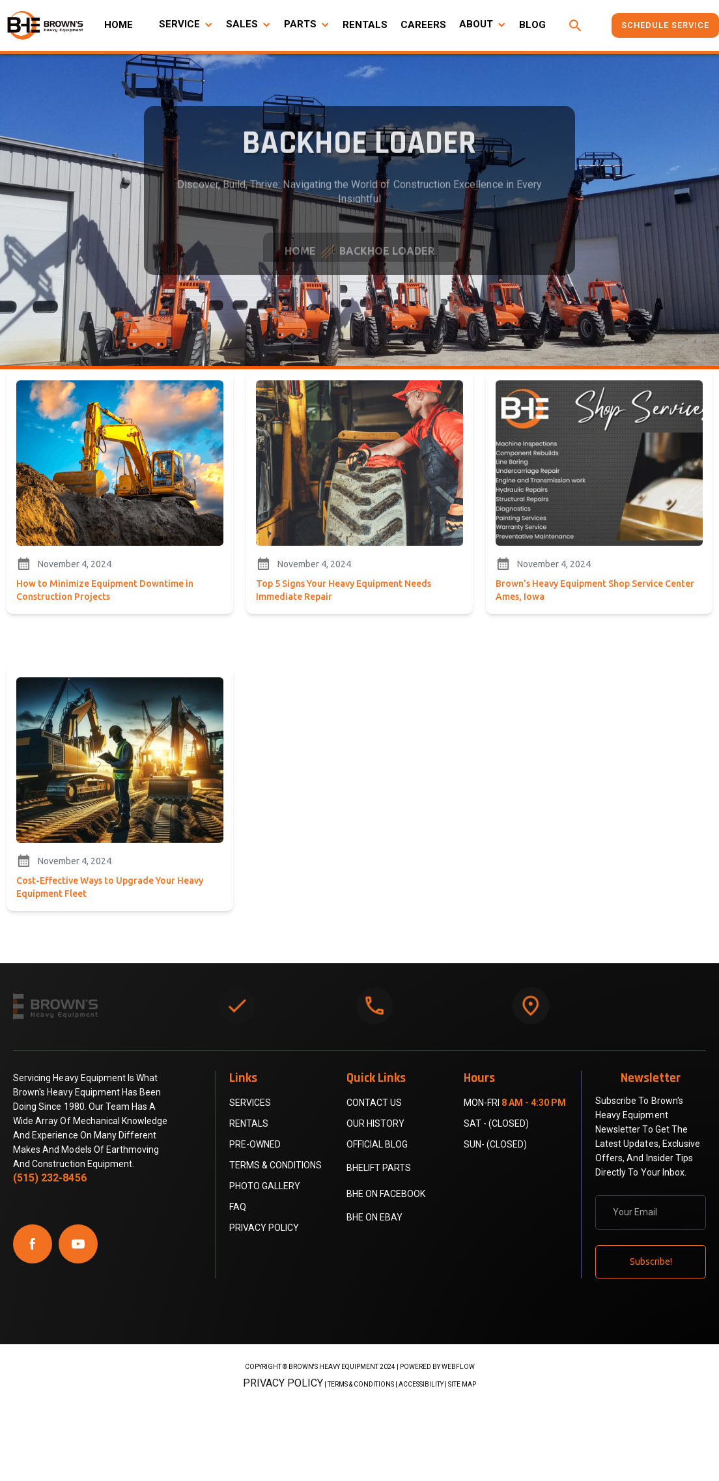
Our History (375, 1123)
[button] (186, 24)
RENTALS (365, 25)
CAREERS (423, 25)
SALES (242, 24)
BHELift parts (378, 1168)
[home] (46, 25)
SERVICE (179, 24)
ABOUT (476, 24)
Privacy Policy (264, 1227)
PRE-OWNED (255, 1144)
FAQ (237, 1207)
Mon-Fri (515, 1102)
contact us (374, 1102)
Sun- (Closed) (495, 1144)
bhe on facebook (385, 1194)
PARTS (300, 24)
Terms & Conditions (275, 1165)
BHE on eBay (374, 1217)
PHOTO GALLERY (264, 1186)
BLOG (532, 25)
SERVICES (250, 1102)
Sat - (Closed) (496, 1123)
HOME (118, 25)
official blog (377, 1144)
